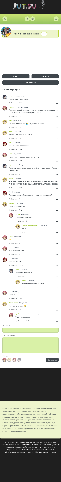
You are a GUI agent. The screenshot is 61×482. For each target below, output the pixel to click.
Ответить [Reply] (13, 103)
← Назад (16, 76)
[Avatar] (4, 360)
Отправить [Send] (52, 360)
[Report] (57, 103)
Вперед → (45, 76)
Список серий (30, 82)
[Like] (20, 103)
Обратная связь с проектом (45, 452)
